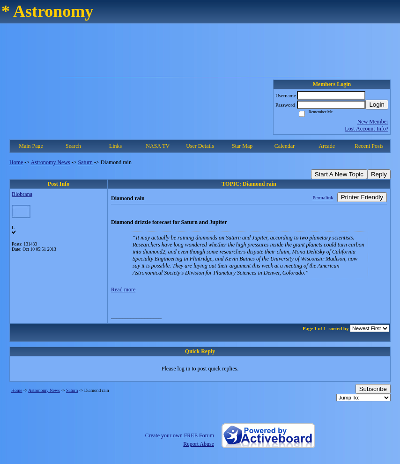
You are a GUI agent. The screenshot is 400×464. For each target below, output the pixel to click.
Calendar (284, 146)
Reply (379, 174)
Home (16, 162)
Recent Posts (369, 146)
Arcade (327, 146)
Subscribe (373, 388)
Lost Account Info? (366, 128)
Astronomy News (50, 162)
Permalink (322, 197)
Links (115, 146)
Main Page (31, 146)
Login (377, 104)
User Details (200, 146)
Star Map (242, 146)
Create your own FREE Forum (179, 435)
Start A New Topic (339, 174)
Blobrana (22, 194)
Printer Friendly (362, 197)
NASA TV (158, 146)
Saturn (85, 162)
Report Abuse (198, 444)
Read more (123, 289)
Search (73, 146)
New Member (372, 121)
